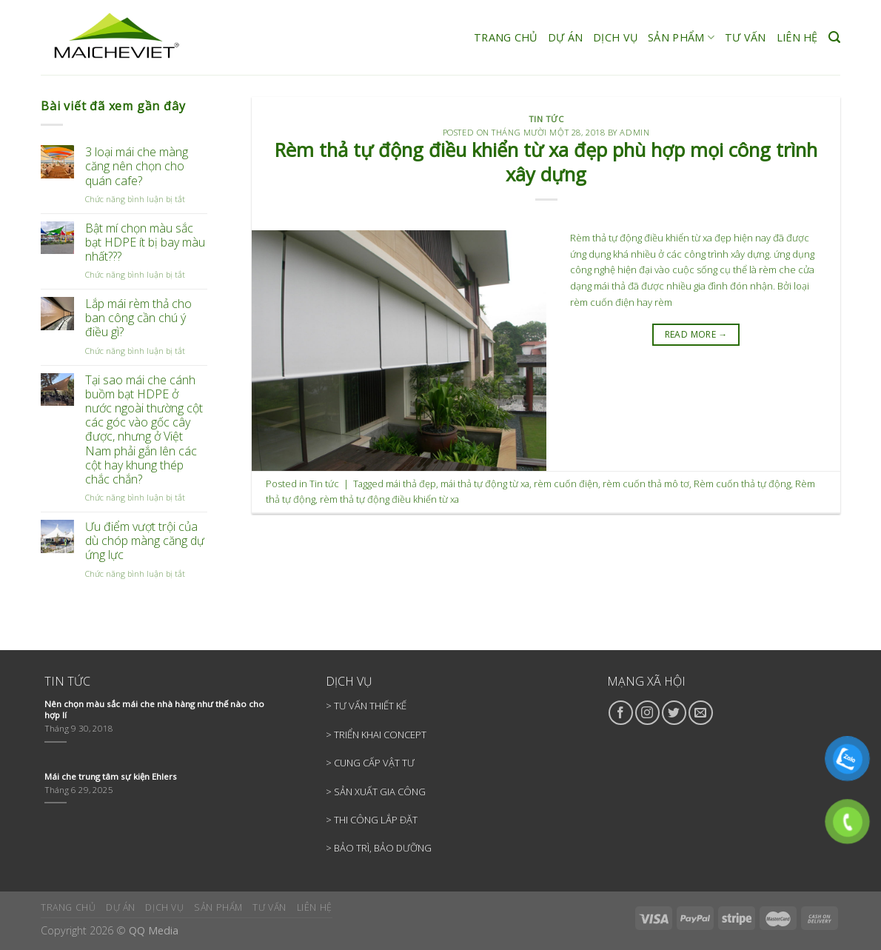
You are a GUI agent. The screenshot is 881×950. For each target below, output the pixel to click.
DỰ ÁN (565, 37)
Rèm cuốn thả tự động (742, 483)
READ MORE (696, 334)
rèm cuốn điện (566, 483)
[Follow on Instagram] (647, 712)
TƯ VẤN (745, 37)
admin (634, 132)
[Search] (834, 37)
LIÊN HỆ (797, 37)
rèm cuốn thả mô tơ (646, 483)
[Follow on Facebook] (621, 712)
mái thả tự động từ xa (484, 483)
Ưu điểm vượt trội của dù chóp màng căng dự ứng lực (144, 541)
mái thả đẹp (411, 483)
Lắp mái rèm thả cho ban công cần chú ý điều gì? (138, 318)
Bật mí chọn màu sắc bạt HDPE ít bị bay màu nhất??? (145, 242)
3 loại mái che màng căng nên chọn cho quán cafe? (136, 166)
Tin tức (546, 118)
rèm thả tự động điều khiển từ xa (389, 499)
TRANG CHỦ (505, 37)
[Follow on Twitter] (674, 712)
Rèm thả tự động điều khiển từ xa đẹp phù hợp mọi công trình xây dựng (546, 162)
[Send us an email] (701, 712)
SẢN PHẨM (681, 37)
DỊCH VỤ (615, 37)
